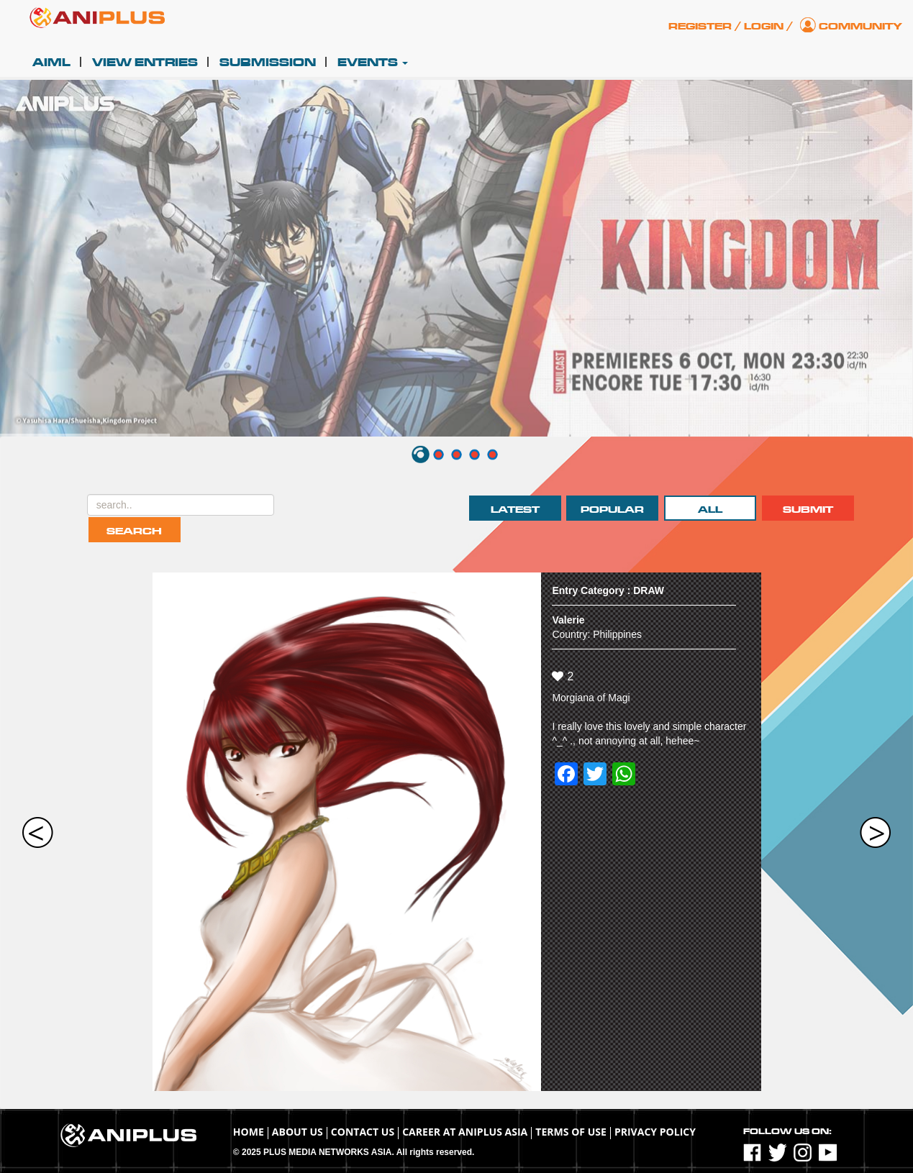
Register (700, 26)
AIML (51, 62)
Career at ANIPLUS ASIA (464, 1131)
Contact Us (362, 1131)
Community (860, 26)
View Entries (145, 62)
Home (248, 1131)
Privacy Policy (655, 1131)
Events (372, 62)
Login (763, 26)
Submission (267, 62)
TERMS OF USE (571, 1131)
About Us (297, 1131)
